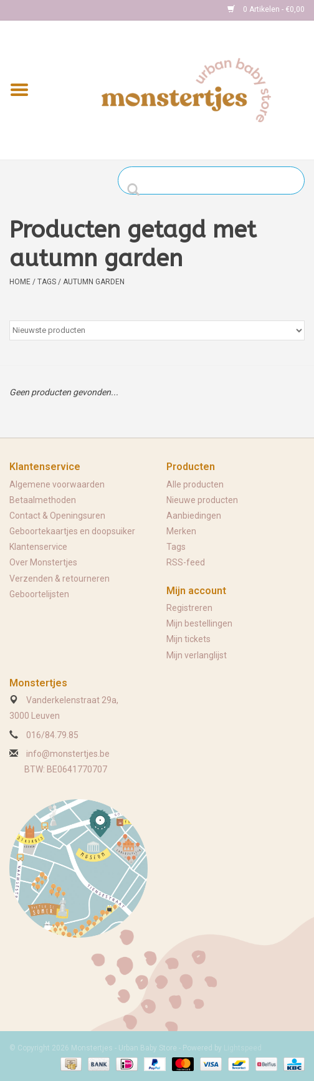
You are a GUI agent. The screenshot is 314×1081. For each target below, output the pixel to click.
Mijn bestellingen (199, 623)
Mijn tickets (188, 639)
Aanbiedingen (193, 516)
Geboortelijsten (39, 594)
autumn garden (94, 281)
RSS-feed (185, 562)
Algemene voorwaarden (57, 484)
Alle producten (195, 484)
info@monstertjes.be (68, 754)
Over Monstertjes (43, 562)
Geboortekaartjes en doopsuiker (72, 531)
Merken (181, 531)
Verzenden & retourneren (59, 579)
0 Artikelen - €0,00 (266, 9)
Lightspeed (243, 1048)
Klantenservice (38, 547)
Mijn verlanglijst (196, 655)
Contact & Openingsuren (57, 516)
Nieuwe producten (202, 500)
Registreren (189, 608)
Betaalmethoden (42, 500)
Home (20, 281)
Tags (46, 281)
